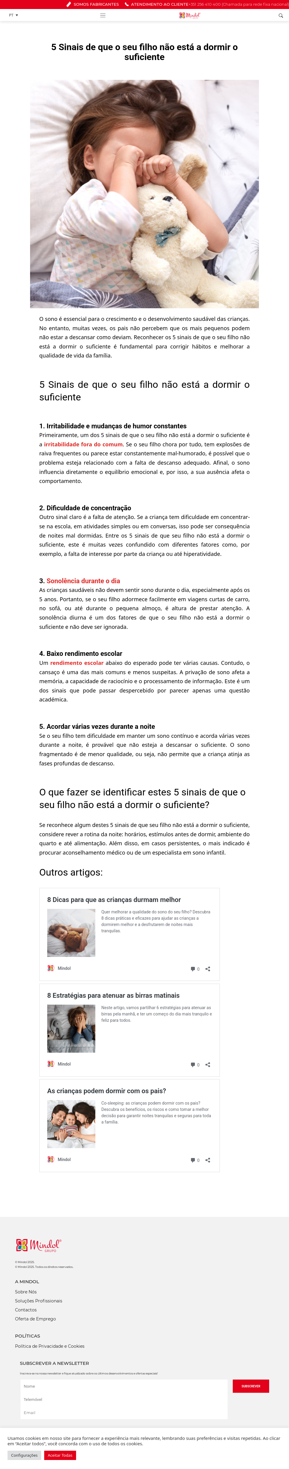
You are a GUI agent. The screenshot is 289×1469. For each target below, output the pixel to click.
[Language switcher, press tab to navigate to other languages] (15, 15)
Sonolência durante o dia (83, 581)
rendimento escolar (76, 662)
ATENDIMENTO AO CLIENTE (207, 5)
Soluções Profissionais (38, 1301)
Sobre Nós (26, 1292)
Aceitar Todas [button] (60, 1455)
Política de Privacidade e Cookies (50, 1346)
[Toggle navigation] (103, 15)
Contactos (26, 1310)
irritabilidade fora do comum (83, 444)
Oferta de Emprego (35, 1319)
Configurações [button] (24, 1455)
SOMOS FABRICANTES (92, 5)
